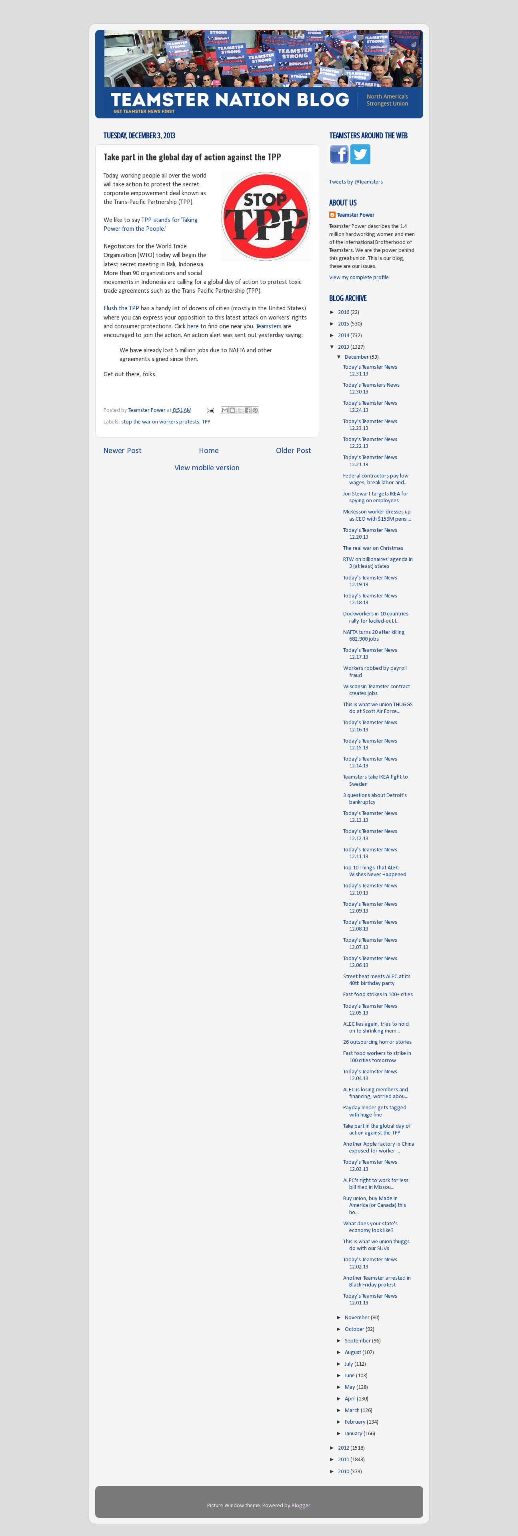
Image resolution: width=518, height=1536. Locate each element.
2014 (344, 336)
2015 (344, 324)
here (193, 327)
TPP (206, 422)
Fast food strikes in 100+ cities (378, 995)
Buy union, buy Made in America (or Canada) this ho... (374, 1206)
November (358, 1318)
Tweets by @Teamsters (356, 182)
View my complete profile (359, 278)
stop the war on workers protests (160, 422)
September (358, 1341)
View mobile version (207, 468)
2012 (344, 1448)
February (356, 1422)
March (353, 1411)
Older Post (293, 451)
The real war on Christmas (373, 548)
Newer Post (122, 451)
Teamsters (269, 327)
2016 (344, 313)
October (355, 1329)
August (353, 1353)
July (349, 1364)
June (350, 1376)
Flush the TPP (121, 309)
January (354, 1434)
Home (209, 451)
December (357, 357)
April (351, 1399)
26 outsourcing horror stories (377, 1042)
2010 (344, 1472)
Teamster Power (355, 215)
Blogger (301, 1506)
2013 (344, 347)
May (350, 1387)
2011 (344, 1460)
